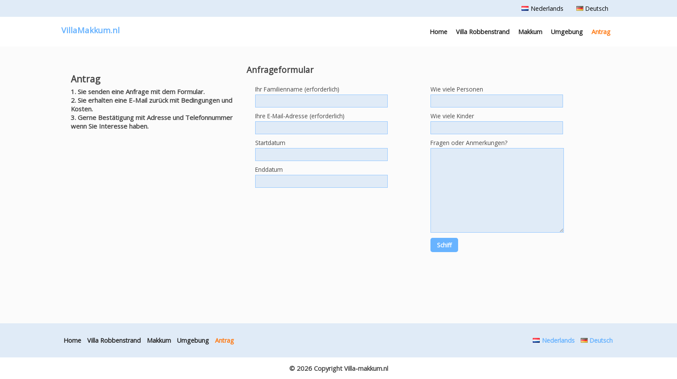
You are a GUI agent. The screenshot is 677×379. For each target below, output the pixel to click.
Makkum (530, 32)
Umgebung (567, 32)
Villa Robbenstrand (482, 32)
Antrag (601, 32)
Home (438, 32)
